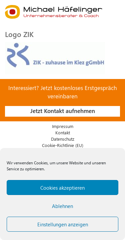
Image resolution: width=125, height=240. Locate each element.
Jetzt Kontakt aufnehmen (62, 110)
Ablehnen (62, 206)
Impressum (62, 126)
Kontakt (62, 132)
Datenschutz (62, 139)
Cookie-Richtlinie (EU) (62, 145)
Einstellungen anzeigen (62, 224)
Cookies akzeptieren (62, 187)
